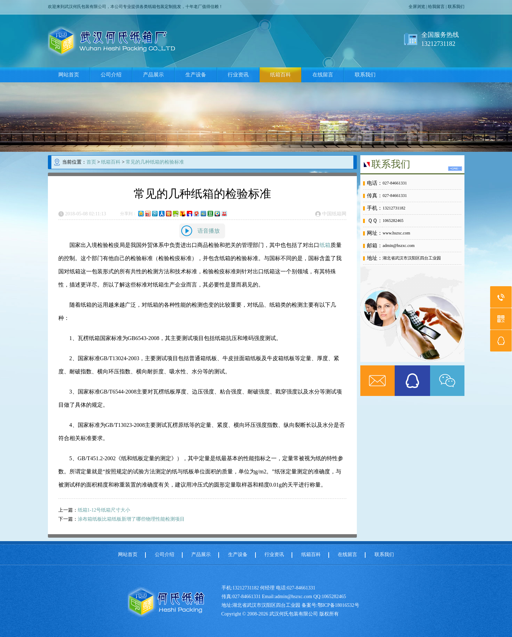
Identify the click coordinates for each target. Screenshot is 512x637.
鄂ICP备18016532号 (338, 605)
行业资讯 (238, 74)
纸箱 (324, 245)
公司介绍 (111, 74)
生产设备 (195, 74)
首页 (91, 162)
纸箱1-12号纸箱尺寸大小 (104, 510)
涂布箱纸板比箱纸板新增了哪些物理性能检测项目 (131, 519)
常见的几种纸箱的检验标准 (155, 162)
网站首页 (68, 74)
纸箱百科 (280, 74)
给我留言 (436, 6)
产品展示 (153, 74)
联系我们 (456, 6)
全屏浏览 (417, 6)
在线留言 (322, 74)
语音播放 (209, 231)
